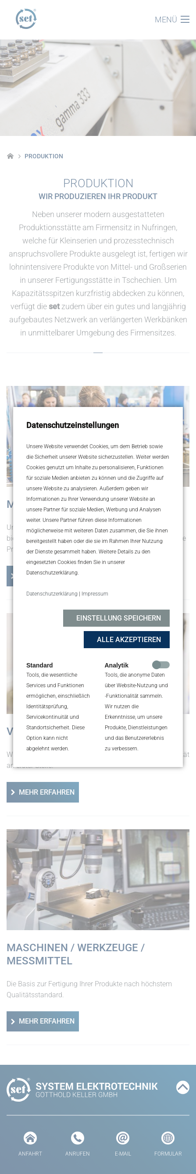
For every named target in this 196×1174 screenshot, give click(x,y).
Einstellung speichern (118, 618)
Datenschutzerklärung (52, 594)
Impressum (95, 594)
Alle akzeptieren (129, 639)
